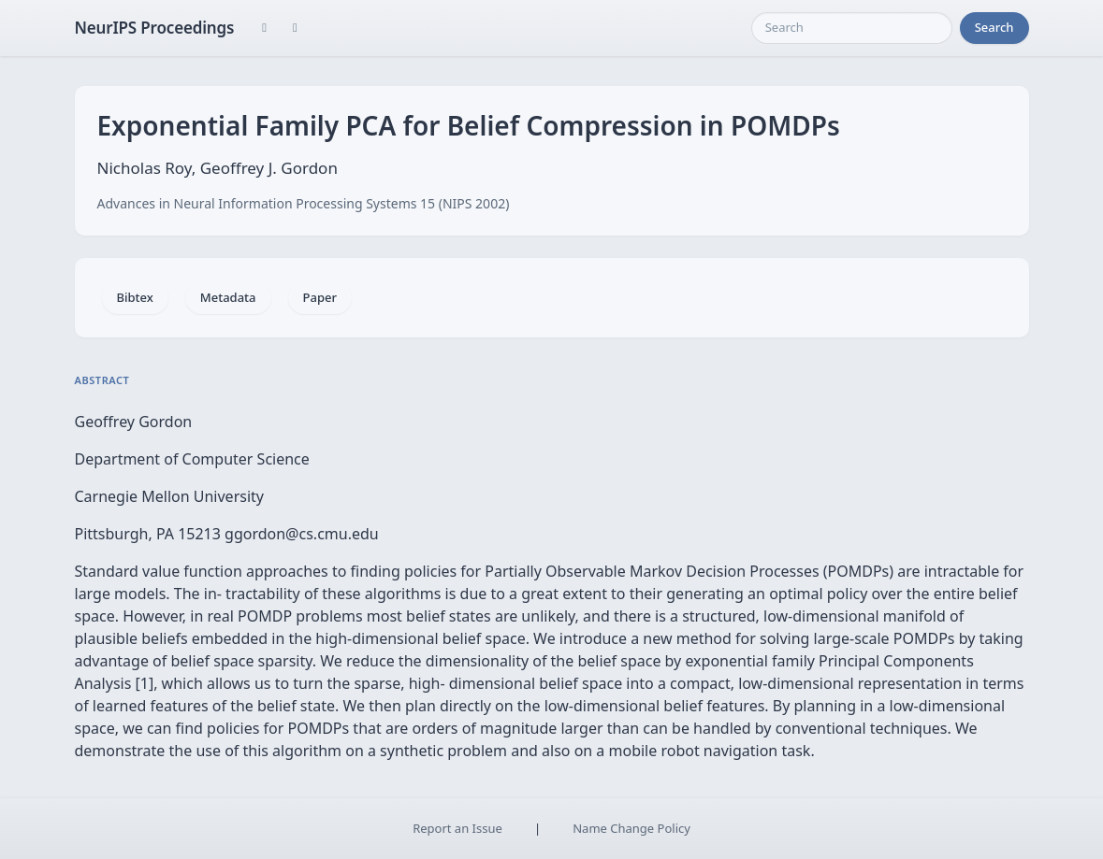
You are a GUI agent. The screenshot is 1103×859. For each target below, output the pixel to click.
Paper (320, 297)
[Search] (851, 28)
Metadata (228, 297)
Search (994, 27)
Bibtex (135, 297)
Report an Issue (457, 828)
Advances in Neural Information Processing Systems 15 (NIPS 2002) (303, 203)
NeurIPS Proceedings (155, 27)
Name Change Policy (631, 828)
